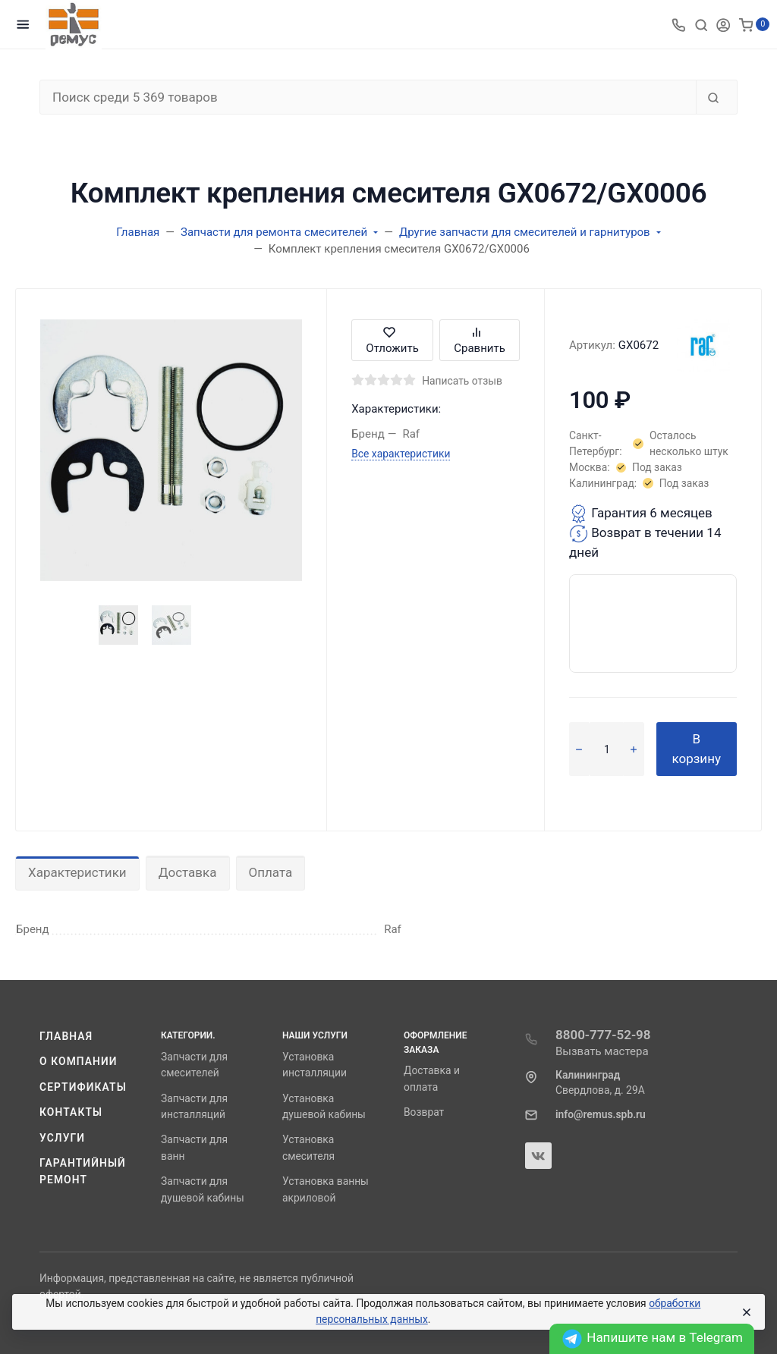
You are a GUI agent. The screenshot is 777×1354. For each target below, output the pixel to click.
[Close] (746, 1312)
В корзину (696, 748)
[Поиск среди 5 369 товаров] (368, 97)
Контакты (70, 1112)
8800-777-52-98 (603, 1034)
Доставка (188, 872)
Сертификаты (83, 1087)
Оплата (271, 872)
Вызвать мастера (602, 1051)
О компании (78, 1061)
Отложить (392, 340)
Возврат (424, 1112)
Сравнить (479, 340)
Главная (66, 1036)
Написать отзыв (462, 381)
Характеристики (77, 872)
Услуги (62, 1138)
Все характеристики (400, 454)
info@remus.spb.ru (600, 1114)
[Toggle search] (701, 24)
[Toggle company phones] (678, 24)
